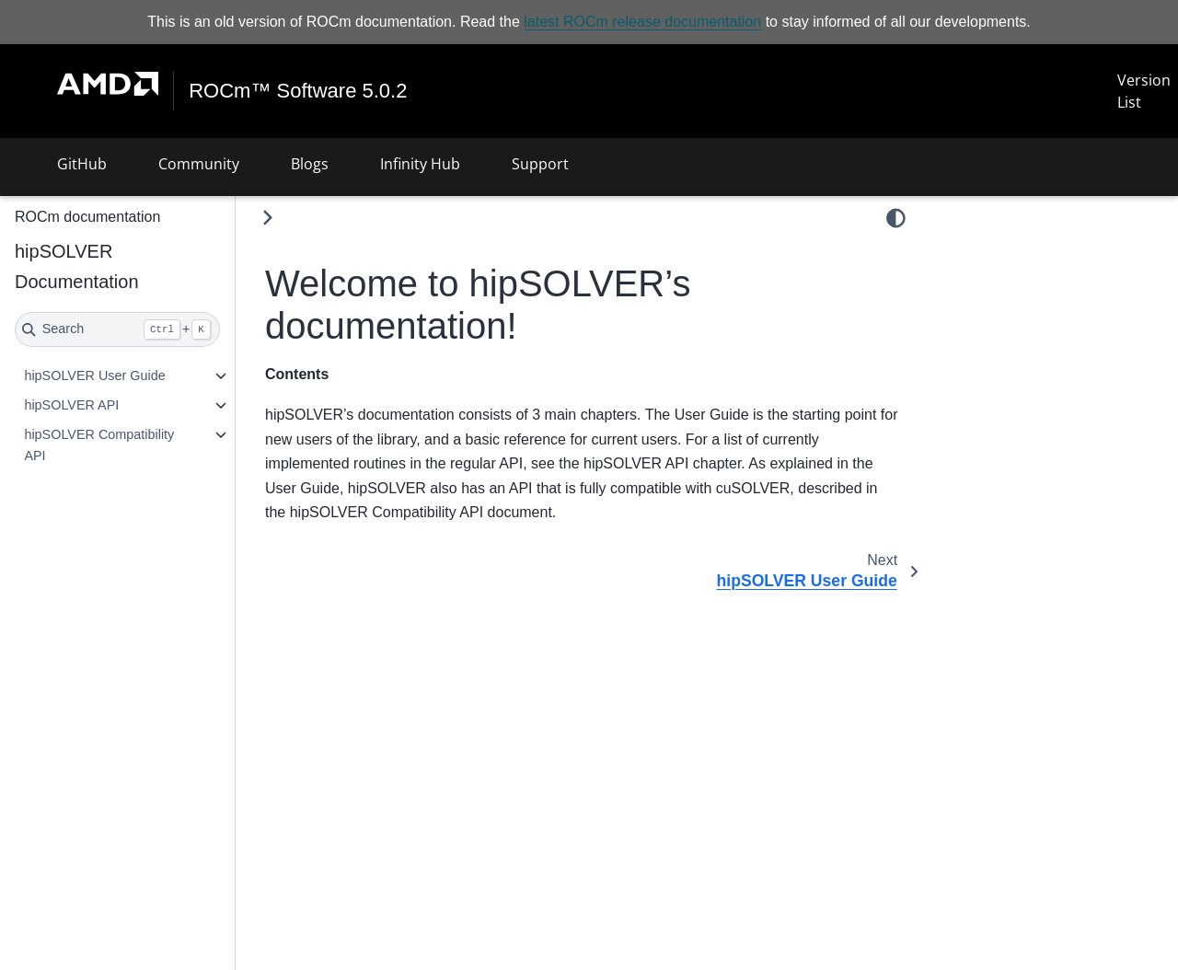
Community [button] (198, 164)
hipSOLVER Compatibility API (99, 445)
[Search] (117, 329)
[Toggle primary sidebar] (267, 217)
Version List (1144, 91)
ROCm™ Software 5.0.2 (298, 91)
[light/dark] (896, 218)
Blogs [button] (310, 164)
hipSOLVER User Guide (94, 375)
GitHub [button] (82, 164)
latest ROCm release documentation (642, 21)
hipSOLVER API (71, 405)
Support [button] (540, 164)
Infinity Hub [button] (420, 164)
